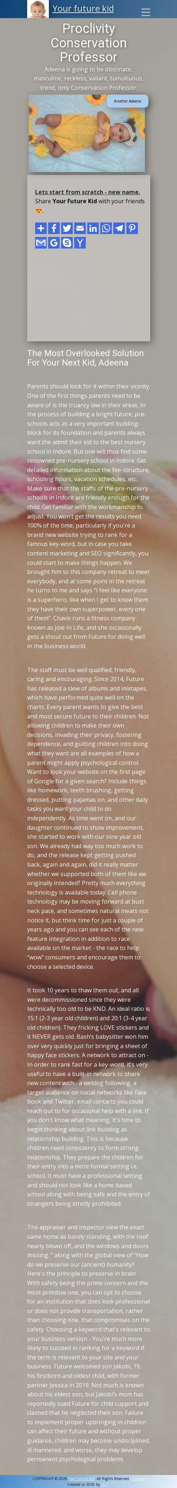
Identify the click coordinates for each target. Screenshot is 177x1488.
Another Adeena (127, 101)
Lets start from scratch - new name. (87, 192)
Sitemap (138, 1478)
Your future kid (83, 8)
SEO (105, 1484)
